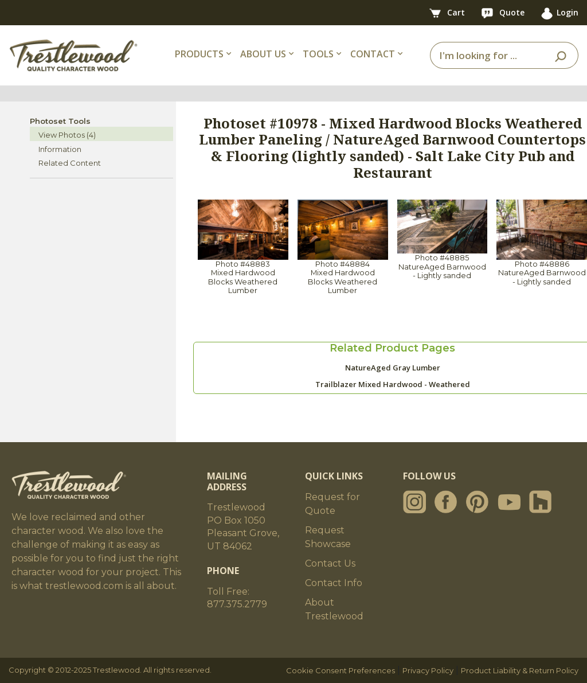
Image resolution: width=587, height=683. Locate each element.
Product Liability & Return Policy (519, 670)
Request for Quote (332, 503)
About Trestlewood (334, 609)
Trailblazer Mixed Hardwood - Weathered (392, 384)
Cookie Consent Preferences (340, 670)
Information (59, 149)
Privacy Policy (427, 670)
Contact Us (330, 563)
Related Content (69, 162)
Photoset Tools (60, 121)
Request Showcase (328, 537)
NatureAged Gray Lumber (392, 367)
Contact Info (333, 582)
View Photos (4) (67, 134)
